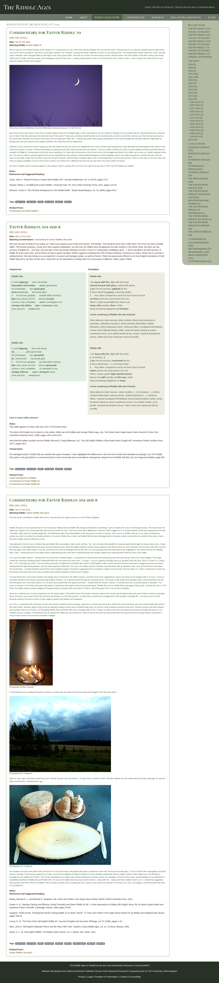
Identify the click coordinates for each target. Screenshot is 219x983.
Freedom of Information (106, 976)
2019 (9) (192, 83)
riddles (40, 202)
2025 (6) (192, 64)
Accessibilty (135, 976)
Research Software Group (88, 971)
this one (30, 61)
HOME (68, 17)
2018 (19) (192, 86)
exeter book (31, 202)
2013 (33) (192, 139)
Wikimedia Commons (51, 128)
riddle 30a (91, 943)
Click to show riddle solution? (23, 418)
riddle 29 (68, 202)
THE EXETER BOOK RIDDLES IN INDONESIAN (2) (198, 210)
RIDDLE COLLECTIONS (107, 17)
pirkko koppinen (79, 943)
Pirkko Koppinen (92, 517)
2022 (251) (193, 74)
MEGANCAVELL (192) (198, 252)
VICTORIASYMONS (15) (199, 261)
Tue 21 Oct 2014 (22, 510)
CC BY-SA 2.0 (74, 128)
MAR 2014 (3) (196, 130)
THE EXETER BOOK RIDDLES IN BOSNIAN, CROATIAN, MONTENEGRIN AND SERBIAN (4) (199, 197)
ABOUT (83, 17)
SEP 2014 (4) (196, 111)
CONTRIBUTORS (135, 17)
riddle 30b (100, 943)
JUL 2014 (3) (196, 118)
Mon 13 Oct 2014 (23, 236)
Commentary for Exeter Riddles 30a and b (53, 239)
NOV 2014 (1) (196, 105)
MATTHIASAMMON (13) (199, 249)
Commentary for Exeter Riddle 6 (23, 211)
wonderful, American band (119, 544)
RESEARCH (157, 17)
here (139, 580)
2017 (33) (192, 89)
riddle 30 (68, 469)
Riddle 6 (22, 152)
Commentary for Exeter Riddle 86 (24, 484)
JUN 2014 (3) (196, 121)
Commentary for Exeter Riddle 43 (24, 481)
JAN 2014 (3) (196, 136)
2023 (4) (192, 71)
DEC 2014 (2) (196, 102)
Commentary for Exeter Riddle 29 (45, 32)
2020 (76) (192, 80)
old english (49, 202)
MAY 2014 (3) (196, 124)
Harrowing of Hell (146, 147)
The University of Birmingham (162, 971)
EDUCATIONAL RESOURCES (186, 17)
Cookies (124, 976)
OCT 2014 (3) (196, 108)
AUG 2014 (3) (196, 114)
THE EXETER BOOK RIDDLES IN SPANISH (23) (199, 225)
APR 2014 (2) (196, 127)
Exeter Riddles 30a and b (34, 227)
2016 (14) (192, 93)
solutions (59, 202)
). (81, 128)
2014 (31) (192, 99)
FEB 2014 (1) (196, 133)
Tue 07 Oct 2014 (22, 42)
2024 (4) (192, 67)
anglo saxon (20, 202)
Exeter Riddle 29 (33, 45)
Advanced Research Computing (123, 971)
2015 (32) (192, 96)
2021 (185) (193, 77)
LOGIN (211, 17)
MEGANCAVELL (18, 37)
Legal (90, 976)
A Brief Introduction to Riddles (22, 478)
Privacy (81, 976)
